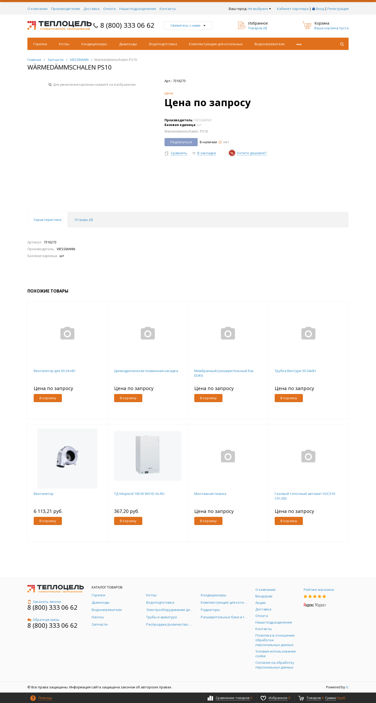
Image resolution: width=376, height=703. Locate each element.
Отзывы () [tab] (84, 219)
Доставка (91, 8)
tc (347, 687)
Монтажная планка (210, 493)
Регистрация (338, 8)
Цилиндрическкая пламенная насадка (146, 370)
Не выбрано (259, 8)
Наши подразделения (137, 8)
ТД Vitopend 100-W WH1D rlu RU (139, 493)
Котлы (64, 44)
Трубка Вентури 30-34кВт (295, 370)
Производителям (65, 8)
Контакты (168, 8)
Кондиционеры (94, 44)
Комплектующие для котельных (216, 44)
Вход (320, 8)
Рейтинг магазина (319, 589)
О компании (37, 8)
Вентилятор (44, 493)
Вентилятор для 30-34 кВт (55, 370)
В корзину (47, 398)
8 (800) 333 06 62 (127, 25)
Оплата (109, 8)
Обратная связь (43, 619)
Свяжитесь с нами (188, 25)
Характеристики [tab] (47, 219)
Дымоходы (128, 44)
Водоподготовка (163, 44)
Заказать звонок (44, 601)
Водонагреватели (270, 44)
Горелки (40, 44)
